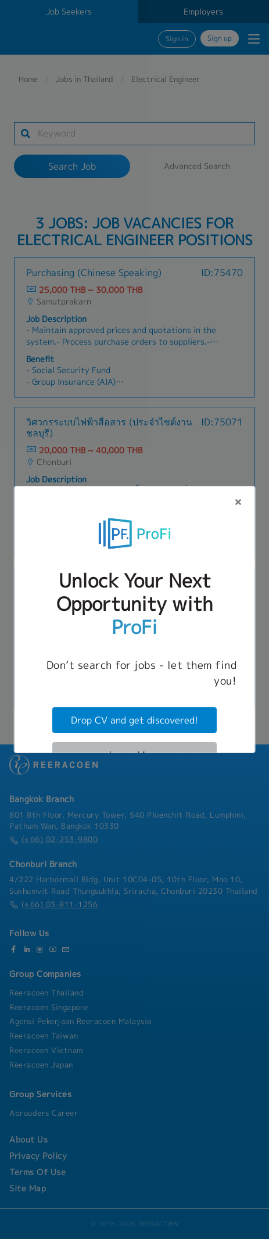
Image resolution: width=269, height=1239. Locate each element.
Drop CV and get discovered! (134, 720)
